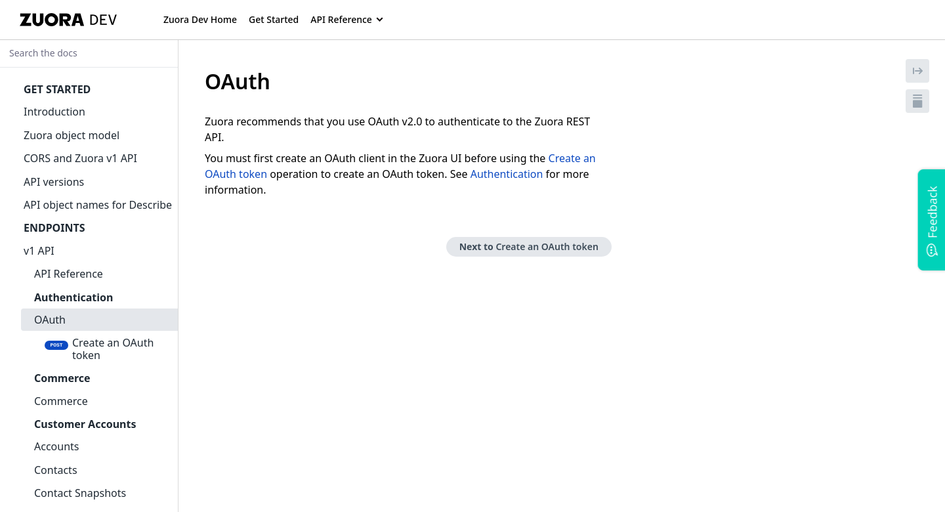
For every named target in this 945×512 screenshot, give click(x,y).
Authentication (507, 174)
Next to (528, 246)
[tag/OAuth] (197, 81)
